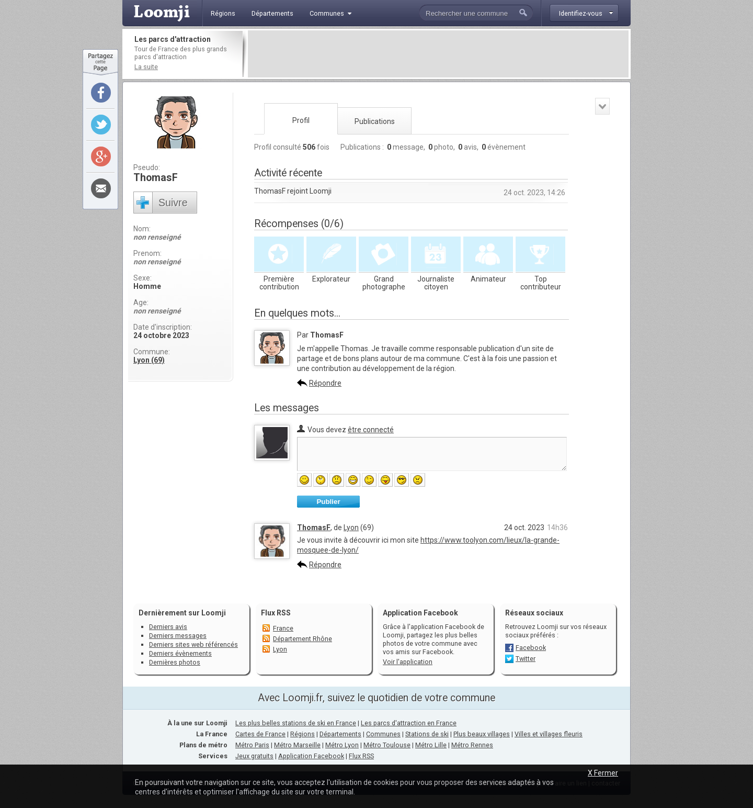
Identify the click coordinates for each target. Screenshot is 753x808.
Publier (328, 502)
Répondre (325, 383)
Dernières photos (174, 662)
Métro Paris (252, 745)
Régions (302, 734)
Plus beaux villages (481, 734)
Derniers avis (168, 627)
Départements (340, 734)
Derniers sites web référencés (193, 644)
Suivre (173, 202)
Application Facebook (311, 756)
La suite (146, 67)
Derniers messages (178, 635)
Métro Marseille (297, 745)
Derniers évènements (180, 653)
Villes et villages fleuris (549, 734)
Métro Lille (431, 745)
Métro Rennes (472, 745)
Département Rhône (302, 639)
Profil (301, 120)
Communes (383, 734)
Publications (375, 121)
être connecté (371, 429)
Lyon (351, 527)
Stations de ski (427, 734)
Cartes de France (260, 734)
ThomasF (313, 527)
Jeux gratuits (254, 756)
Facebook (531, 648)
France (283, 628)
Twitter (525, 659)
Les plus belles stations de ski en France (295, 723)
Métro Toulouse (386, 745)
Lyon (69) (149, 360)
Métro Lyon (342, 745)
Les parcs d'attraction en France (409, 723)
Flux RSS (276, 613)
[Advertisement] (438, 53)
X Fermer (603, 773)
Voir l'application (407, 662)
